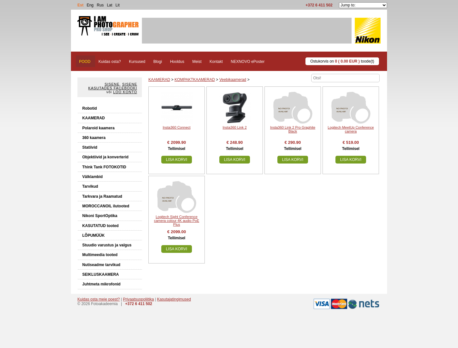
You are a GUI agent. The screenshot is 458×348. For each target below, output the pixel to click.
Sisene (112, 84)
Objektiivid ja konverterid (105, 157)
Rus (100, 5)
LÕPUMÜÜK (93, 235)
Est (80, 5)
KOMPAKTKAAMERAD (194, 79)
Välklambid (92, 176)
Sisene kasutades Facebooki (112, 86)
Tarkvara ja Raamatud (102, 196)
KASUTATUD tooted (100, 226)
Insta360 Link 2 (235, 127)
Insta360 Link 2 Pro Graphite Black (292, 129)
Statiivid (89, 147)
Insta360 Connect (176, 127)
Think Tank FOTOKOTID (104, 167)
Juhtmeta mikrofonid (101, 284)
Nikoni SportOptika (99, 216)
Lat (109, 5)
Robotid (89, 108)
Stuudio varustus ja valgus (107, 245)
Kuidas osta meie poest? (98, 299)
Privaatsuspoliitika (138, 299)
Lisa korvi (176, 159)
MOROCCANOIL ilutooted (105, 206)
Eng (90, 5)
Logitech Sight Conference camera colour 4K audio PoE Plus (176, 220)
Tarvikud (90, 186)
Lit (117, 5)
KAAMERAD (93, 118)
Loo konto (125, 92)
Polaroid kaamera (98, 128)
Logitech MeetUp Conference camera (351, 129)
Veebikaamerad (232, 79)
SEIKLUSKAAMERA (100, 274)
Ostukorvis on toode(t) (342, 61)
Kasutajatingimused (174, 299)
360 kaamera (93, 137)
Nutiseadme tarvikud (101, 265)
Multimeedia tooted (99, 255)
